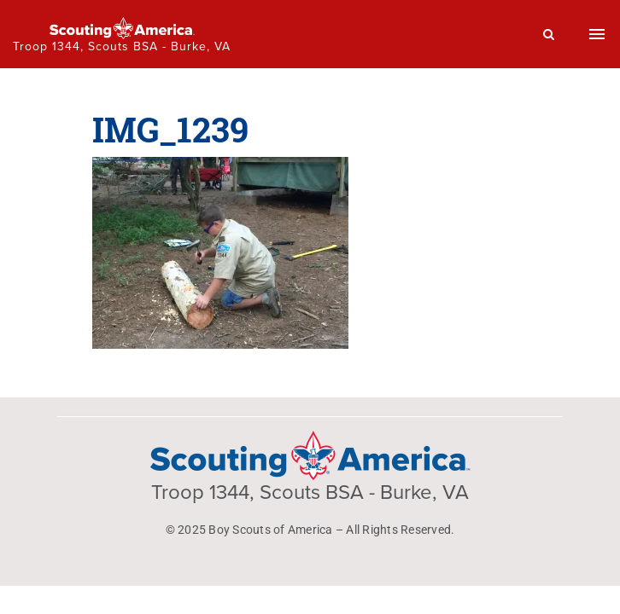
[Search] (549, 34)
